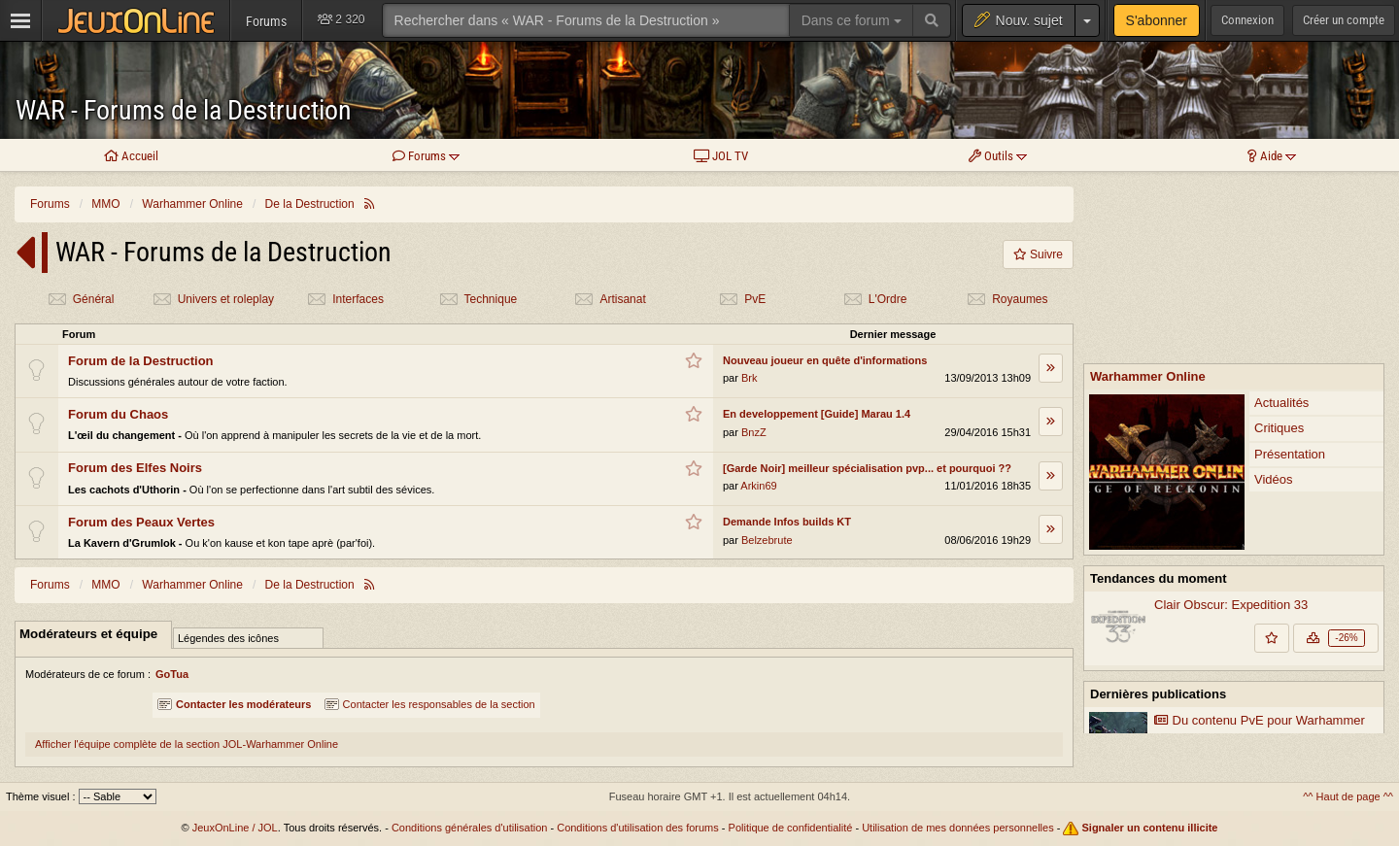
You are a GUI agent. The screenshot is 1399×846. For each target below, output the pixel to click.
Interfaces (345, 299)
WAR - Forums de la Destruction (184, 110)
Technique (478, 299)
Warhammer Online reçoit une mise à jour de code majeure (1262, 621)
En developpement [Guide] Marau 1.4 (816, 414)
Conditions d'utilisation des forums (638, 827)
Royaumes (1007, 299)
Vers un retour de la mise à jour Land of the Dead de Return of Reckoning (1251, 699)
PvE (742, 299)
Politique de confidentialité (791, 827)
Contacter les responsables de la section (429, 704)
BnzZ (754, 432)
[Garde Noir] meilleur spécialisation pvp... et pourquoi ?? (867, 468)
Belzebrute (767, 540)
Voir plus (1233, 759)
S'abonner (1156, 20)
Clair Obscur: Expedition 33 (1231, 428)
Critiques (1279, 251)
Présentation (1289, 277)
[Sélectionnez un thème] (117, 796)
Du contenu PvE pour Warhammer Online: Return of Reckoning (1259, 552)
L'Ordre (875, 299)
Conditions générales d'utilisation (469, 827)
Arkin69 (758, 485)
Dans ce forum (852, 20)
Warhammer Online (1148, 199)
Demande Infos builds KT (787, 521)
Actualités (1281, 226)
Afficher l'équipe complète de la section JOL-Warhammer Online (186, 744)
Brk (749, 378)
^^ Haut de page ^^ (1348, 796)
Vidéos (1273, 302)
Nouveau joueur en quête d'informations (825, 360)
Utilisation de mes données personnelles (958, 827)
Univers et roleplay (213, 299)
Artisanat (609, 299)
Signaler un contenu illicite (1150, 827)
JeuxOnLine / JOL (235, 827)
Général (81, 299)
